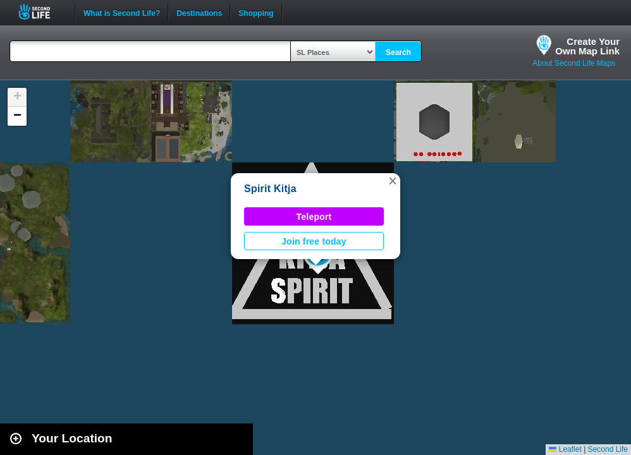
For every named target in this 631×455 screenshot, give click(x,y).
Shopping (255, 12)
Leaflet (565, 449)
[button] (392, 180)
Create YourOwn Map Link (587, 46)
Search (398, 52)
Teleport (314, 217)
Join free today (313, 241)
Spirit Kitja (270, 188)
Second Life (41, 11)
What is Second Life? (121, 12)
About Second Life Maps (573, 63)
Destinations (199, 12)
